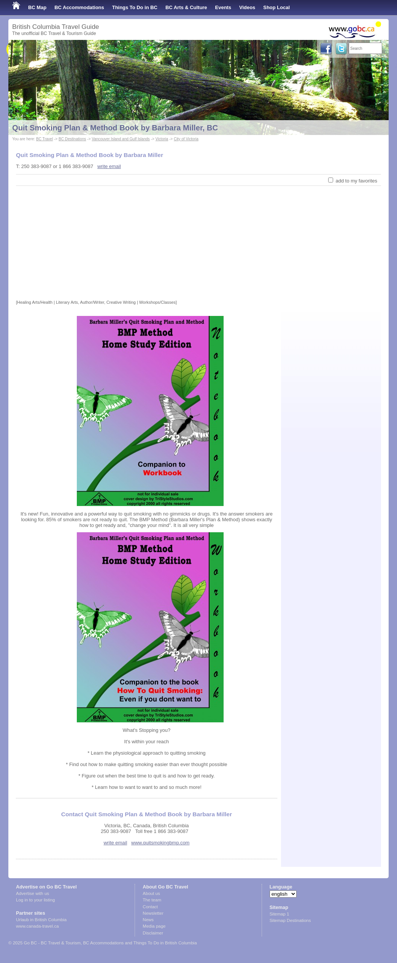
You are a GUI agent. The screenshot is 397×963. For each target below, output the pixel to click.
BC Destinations (72, 139)
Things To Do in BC (134, 7)
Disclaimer (153, 933)
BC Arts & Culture (186, 7)
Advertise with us (32, 893)
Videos (247, 7)
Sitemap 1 (279, 914)
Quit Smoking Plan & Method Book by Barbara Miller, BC (115, 128)
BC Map (37, 7)
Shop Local (276, 7)
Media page (154, 926)
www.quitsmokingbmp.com (160, 843)
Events (223, 7)
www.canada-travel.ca (37, 926)
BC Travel (44, 139)
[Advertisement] (198, 243)
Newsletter (153, 913)
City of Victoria (186, 139)
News (148, 919)
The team (152, 900)
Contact (150, 906)
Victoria (162, 139)
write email (109, 166)
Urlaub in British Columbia (41, 919)
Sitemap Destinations (290, 920)
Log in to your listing (35, 900)
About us (151, 893)
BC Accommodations (79, 7)
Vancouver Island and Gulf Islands (121, 139)
